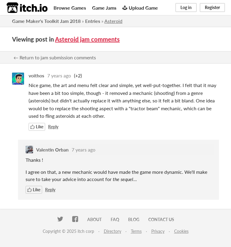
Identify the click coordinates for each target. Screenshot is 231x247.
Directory (112, 231)
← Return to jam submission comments (55, 57)
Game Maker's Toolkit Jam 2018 (46, 21)
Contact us (161, 219)
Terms (136, 231)
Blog (133, 219)
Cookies (181, 231)
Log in (186, 7)
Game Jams (104, 8)
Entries (92, 21)
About (94, 219)
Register (212, 7)
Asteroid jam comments (87, 39)
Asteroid (113, 21)
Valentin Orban (52, 149)
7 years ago (59, 75)
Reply (53, 126)
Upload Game (140, 8)
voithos (36, 75)
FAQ (115, 219)
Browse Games (70, 8)
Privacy (158, 231)
